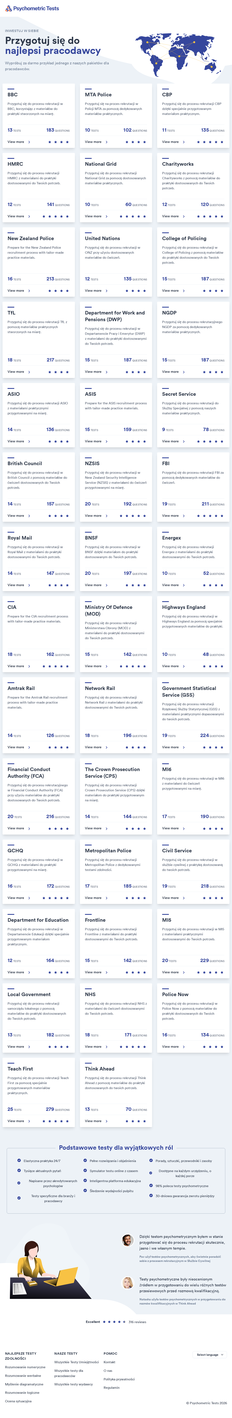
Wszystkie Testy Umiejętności (76, 1362)
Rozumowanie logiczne (22, 1392)
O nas (108, 1370)
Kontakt (109, 1362)
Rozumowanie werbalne (23, 1375)
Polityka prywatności (119, 1379)
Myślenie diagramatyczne (24, 1384)
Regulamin (112, 1387)
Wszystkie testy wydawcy (73, 1384)
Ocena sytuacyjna (18, 1400)
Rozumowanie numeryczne (25, 1367)
